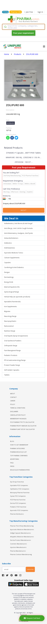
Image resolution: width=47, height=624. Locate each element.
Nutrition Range (9, 331)
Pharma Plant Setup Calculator (22, 429)
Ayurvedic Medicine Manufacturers (22, 529)
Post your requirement (23, 33)
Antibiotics (8, 243)
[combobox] (23, 27)
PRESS (12, 466)
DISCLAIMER (14, 411)
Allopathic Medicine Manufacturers (22, 537)
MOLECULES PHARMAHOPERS (20, 470)
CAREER (12, 401)
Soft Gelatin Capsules (11, 370)
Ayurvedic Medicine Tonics (13, 253)
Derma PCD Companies (18, 503)
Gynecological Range (11, 292)
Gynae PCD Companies (18, 496)
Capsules (7, 262)
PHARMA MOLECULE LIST (18, 452)
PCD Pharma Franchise (17, 500)
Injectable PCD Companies (19, 485)
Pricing (5, 12)
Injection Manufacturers (18, 547)
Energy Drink (8, 282)
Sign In (40, 12)
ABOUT (12, 393)
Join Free (28, 12)
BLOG (12, 441)
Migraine (7, 311)
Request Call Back (32, 618)
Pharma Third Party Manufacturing (21, 526)
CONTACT (13, 397)
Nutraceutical (9, 326)
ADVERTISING (14, 459)
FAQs (12, 463)
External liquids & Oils (12, 287)
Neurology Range (10, 316)
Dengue (7, 272)
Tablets (6, 375)
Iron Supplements (10, 306)
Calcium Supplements (11, 258)
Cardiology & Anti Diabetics (14, 267)
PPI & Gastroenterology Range (15, 360)
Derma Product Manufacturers (20, 540)
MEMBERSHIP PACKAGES (18, 419)
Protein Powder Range (12, 365)
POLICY (12, 404)
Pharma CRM (16, 12)
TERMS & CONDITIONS (17, 408)
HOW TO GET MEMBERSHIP (19, 445)
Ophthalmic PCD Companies (19, 489)
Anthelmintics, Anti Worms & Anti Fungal (18, 223)
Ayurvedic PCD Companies (19, 510)
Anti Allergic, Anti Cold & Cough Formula (18, 228)
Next (24, 210)
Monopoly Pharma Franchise (19, 492)
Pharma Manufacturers (18, 551)
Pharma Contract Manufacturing (21, 554)
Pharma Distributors (17, 514)
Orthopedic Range (10, 346)
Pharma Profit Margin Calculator (23, 426)
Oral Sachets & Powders (12, 341)
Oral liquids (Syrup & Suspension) (16, 336)
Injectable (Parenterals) (12, 302)
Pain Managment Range (12, 350)
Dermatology (9, 277)
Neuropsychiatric (10, 321)
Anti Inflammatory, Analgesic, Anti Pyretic (18, 233)
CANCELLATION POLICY (18, 415)
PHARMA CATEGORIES (17, 448)
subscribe (30, 569)
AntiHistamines (9, 248)
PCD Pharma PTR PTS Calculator (22, 422)
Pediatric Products (10, 355)
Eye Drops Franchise (17, 482)
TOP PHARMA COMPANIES (18, 456)
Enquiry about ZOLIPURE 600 (23, 203)
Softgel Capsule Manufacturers (20, 533)
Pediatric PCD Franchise (18, 507)
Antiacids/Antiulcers (11, 238)
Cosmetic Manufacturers (18, 544)
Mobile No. (7, 196)
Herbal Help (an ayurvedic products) (17, 297)
